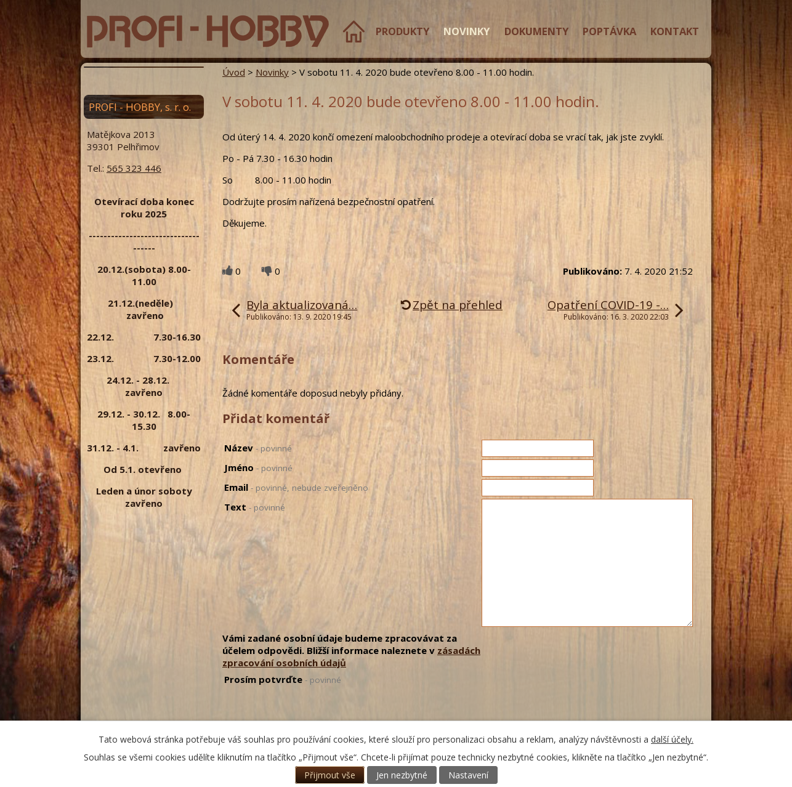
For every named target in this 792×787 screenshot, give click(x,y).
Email (296, 487)
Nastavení (468, 775)
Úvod (354, 31)
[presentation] (575, 697)
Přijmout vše (329, 775)
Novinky (466, 31)
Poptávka (609, 31)
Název (258, 448)
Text (254, 507)
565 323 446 (134, 168)
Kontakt (674, 31)
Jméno (258, 467)
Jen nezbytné (401, 775)
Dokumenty (536, 31)
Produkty (402, 31)
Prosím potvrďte (282, 679)
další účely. (672, 739)
